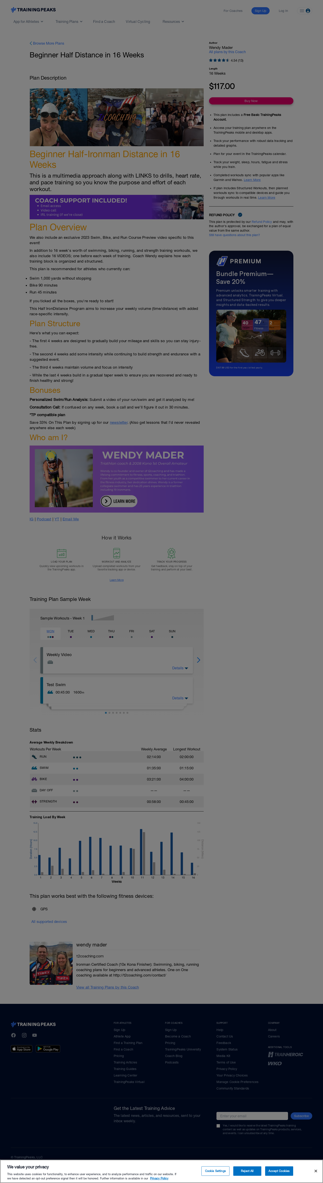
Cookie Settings (215, 1171)
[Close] (316, 1171)
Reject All (247, 1171)
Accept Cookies (279, 1171)
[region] (161, 1171)
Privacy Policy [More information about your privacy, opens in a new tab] (159, 1178)
